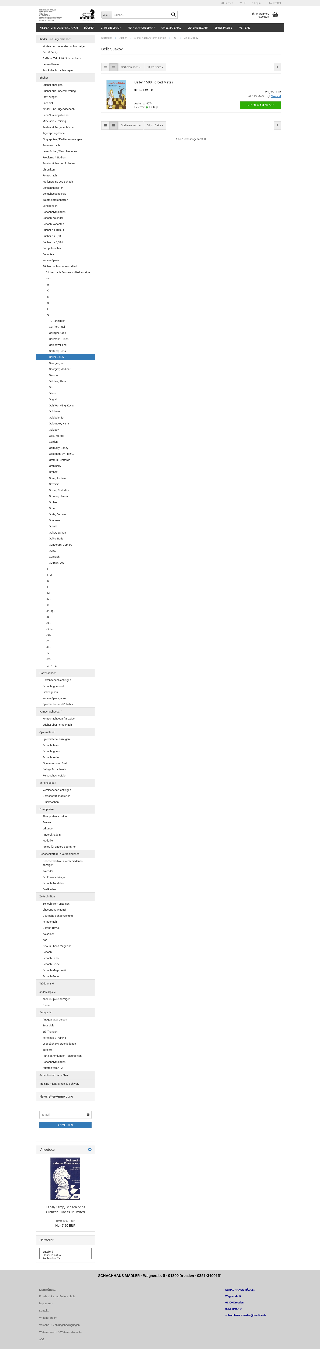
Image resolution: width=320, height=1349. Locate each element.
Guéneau (54, 520)
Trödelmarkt (46, 983)
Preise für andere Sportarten (59, 846)
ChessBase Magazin (55, 909)
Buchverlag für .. (65, 1258)
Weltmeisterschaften (55, 199)
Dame (46, 1005)
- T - (48, 641)
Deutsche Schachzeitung (58, 915)
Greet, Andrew (57, 478)
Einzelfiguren (50, 692)
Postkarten (49, 889)
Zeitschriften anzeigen (56, 903)
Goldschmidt (56, 417)
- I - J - (49, 575)
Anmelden (65, 1125)
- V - (48, 653)
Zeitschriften (47, 896)
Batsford (65, 1251)
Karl (45, 939)
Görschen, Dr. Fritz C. (61, 453)
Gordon (53, 441)
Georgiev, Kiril (57, 363)
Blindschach (50, 205)
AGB (42, 1339)
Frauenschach (51, 145)
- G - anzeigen (57, 320)
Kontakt (44, 1310)
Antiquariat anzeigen (55, 1019)
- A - (48, 278)
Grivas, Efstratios (59, 490)
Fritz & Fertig (50, 52)
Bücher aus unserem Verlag (59, 91)
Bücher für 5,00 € (53, 236)
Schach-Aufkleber (53, 883)
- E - (48, 302)
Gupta (52, 550)
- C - (48, 290)
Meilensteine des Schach (58, 181)
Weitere (244, 27)
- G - (48, 314)
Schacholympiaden (54, 212)
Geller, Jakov (56, 357)
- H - (48, 568)
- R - (48, 617)
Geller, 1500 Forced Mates (153, 82)
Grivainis (54, 484)
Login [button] (256, 3)
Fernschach (50, 175)
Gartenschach (111, 27)
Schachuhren (50, 745)
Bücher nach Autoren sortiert (60, 266)
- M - (48, 593)
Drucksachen (51, 802)
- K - (48, 580)
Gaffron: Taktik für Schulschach (62, 58)
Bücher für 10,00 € (53, 230)
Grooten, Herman (59, 496)
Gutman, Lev (56, 562)
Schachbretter (51, 757)
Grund (52, 508)
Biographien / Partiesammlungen (62, 139)
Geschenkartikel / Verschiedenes (59, 853)
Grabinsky (55, 465)
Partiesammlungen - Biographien (62, 1055)
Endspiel (48, 103)
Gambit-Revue (51, 927)
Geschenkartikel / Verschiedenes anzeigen (63, 863)
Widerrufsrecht (48, 1317)
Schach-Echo (50, 958)
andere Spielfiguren (54, 698)
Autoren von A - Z (53, 1067)
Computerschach (53, 248)
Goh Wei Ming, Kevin (61, 405)
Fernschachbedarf (141, 27)
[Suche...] (106, 15)
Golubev (54, 429)
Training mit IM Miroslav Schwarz (59, 1083)
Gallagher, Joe (57, 332)
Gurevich (54, 556)
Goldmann (55, 411)
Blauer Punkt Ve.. (65, 1255)
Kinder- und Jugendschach (59, 27)
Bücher (89, 27)
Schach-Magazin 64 (54, 970)
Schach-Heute (51, 964)
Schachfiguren (51, 751)
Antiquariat (45, 1012)
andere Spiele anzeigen (56, 999)
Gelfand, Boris (57, 351)
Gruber (53, 502)
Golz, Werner (56, 435)
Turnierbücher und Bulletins (59, 163)
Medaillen (48, 840)
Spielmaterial (171, 27)
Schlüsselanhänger (54, 877)
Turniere (47, 1049)
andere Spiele (51, 260)
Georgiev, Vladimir (59, 369)
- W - (48, 659)
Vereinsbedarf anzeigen (57, 790)
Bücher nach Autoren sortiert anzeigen (68, 272)
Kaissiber (48, 934)
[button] (242, 3)
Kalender (48, 871)
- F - (48, 308)
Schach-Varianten (53, 224)
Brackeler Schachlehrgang (58, 70)
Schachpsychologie (54, 193)
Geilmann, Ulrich (58, 339)
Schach (47, 952)
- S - (48, 623)
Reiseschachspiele (54, 775)
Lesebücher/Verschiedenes (59, 1043)
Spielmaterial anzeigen (56, 739)
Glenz (52, 393)
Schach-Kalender (53, 217)
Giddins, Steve (57, 381)
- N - (48, 599)
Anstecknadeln (52, 834)
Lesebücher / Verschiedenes (60, 151)
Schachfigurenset (53, 686)
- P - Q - (50, 611)
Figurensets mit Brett (55, 763)
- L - (48, 587)
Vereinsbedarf (198, 27)
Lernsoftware (51, 64)
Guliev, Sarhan (57, 532)
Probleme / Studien (54, 157)
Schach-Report (51, 976)
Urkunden (48, 828)
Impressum (46, 1303)
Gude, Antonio (57, 514)
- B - (48, 284)
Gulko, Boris (56, 538)
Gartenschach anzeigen (57, 680)
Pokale (47, 822)
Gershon (54, 375)
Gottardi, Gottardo (59, 460)
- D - (48, 296)
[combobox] (130, 67)
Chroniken (49, 169)
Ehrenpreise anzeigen (55, 816)
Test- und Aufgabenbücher (58, 127)
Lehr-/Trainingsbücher (56, 115)
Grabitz (53, 472)
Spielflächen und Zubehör (58, 704)
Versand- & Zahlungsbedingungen (59, 1325)
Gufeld (53, 526)
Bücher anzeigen (53, 84)
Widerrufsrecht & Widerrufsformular (60, 1332)
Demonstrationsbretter (56, 795)
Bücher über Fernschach (57, 724)
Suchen (227, 3)
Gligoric (53, 399)
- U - (48, 647)
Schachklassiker (53, 187)
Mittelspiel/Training (54, 121)
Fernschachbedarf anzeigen (59, 718)
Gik (51, 387)
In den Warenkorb (260, 105)
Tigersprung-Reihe (54, 133)
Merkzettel (274, 3)
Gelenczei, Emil (58, 345)
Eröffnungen (50, 96)
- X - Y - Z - (52, 665)
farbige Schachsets (54, 769)
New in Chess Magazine (57, 946)
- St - (48, 635)
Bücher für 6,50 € (53, 242)
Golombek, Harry (59, 423)
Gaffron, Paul (57, 326)
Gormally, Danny (58, 447)
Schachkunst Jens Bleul (53, 1075)
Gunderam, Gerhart (60, 544)
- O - (48, 605)
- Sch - (49, 629)
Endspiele (48, 1025)
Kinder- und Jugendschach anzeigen (64, 46)
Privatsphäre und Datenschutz (57, 1296)
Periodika (48, 254)
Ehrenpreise (223, 27)
